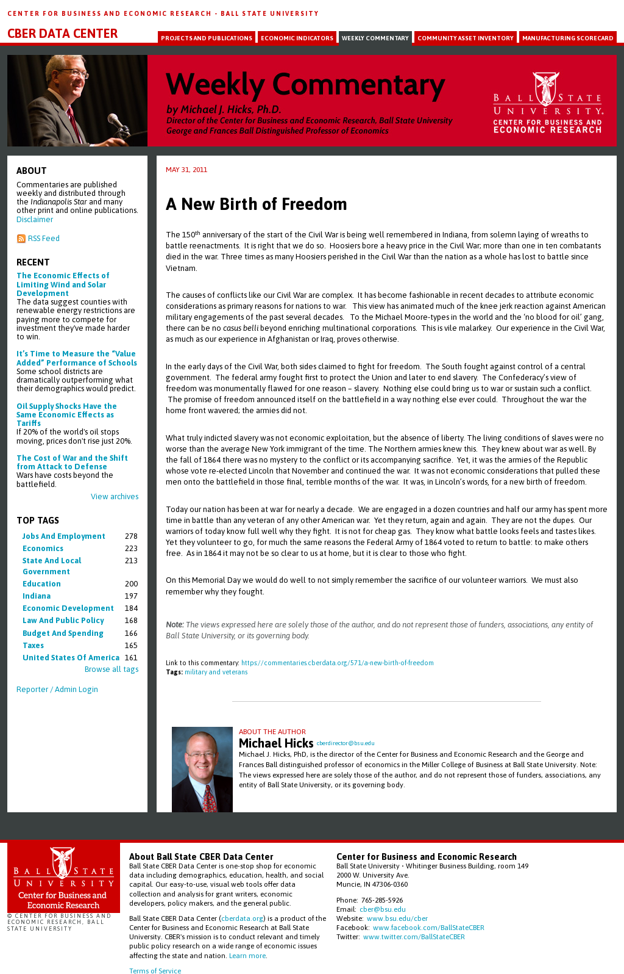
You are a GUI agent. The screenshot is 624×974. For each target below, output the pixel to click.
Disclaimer (34, 219)
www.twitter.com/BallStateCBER (414, 936)
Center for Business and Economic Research (110, 13)
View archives (114, 496)
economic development (68, 608)
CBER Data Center (62, 33)
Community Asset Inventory (465, 38)
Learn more (247, 955)
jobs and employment (64, 536)
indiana (37, 596)
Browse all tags (111, 669)
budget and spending (63, 633)
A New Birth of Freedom (256, 204)
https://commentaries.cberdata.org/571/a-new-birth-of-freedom (337, 662)
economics (43, 548)
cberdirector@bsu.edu (346, 743)
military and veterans (216, 672)
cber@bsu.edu (383, 909)
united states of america (71, 657)
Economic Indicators (297, 38)
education (42, 583)
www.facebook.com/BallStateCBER (428, 927)
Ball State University (270, 13)
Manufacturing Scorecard (568, 38)
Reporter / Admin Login (57, 689)
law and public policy (63, 620)
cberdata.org (242, 918)
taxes (33, 645)
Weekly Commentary (375, 38)
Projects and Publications (206, 38)
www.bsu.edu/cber (397, 918)
